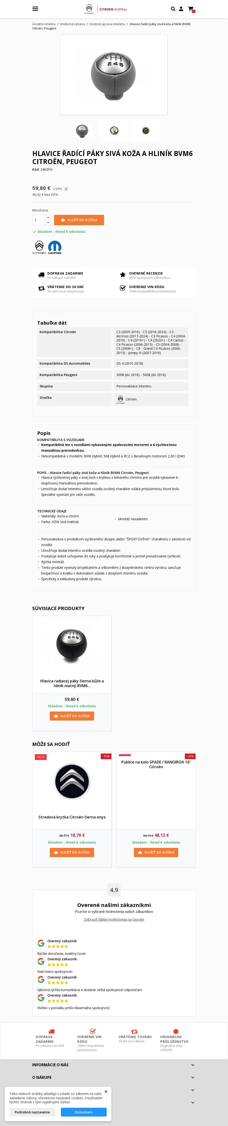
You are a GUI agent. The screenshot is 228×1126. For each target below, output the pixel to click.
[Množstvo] (39, 220)
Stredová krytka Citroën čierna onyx (72, 817)
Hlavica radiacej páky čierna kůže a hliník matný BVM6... (72, 683)
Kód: (36, 169)
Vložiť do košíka (79, 220)
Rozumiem (84, 1112)
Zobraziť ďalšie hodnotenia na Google (114, 919)
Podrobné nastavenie (32, 1112)
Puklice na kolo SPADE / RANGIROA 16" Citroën (156, 764)
